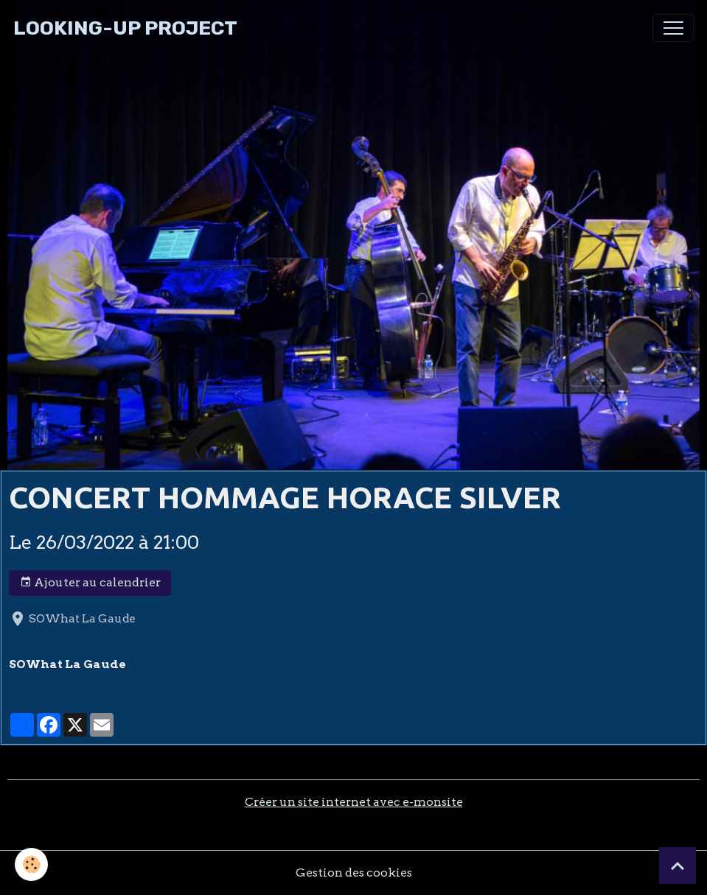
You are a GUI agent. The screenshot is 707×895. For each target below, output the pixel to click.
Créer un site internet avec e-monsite (354, 802)
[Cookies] (31, 864)
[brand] (125, 28)
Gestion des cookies (354, 873)
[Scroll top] (677, 865)
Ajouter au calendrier (90, 582)
